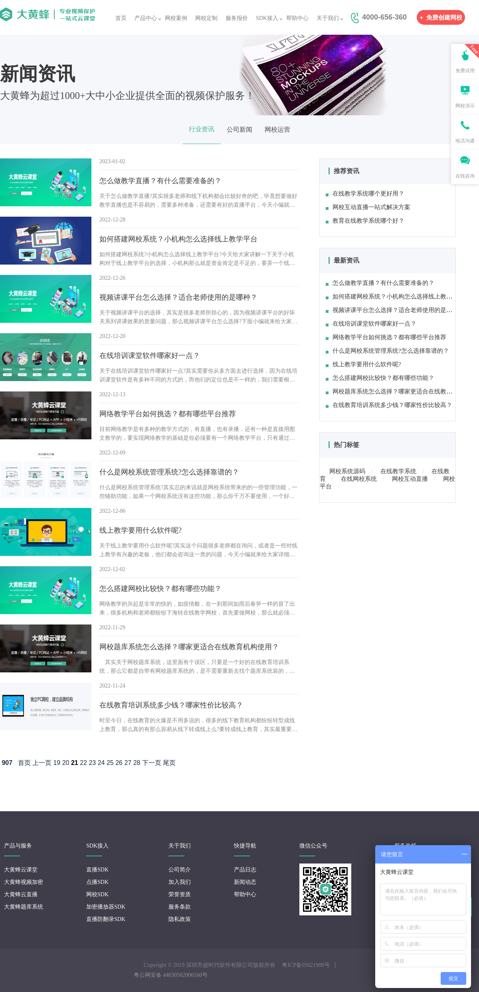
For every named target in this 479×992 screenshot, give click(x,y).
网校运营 (277, 129)
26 (119, 762)
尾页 (169, 762)
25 (110, 762)
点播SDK (97, 882)
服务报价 (237, 18)
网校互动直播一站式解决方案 (368, 207)
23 (92, 762)
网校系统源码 (347, 471)
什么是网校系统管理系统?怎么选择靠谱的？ (387, 351)
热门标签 (346, 444)
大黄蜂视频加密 (23, 882)
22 (83, 762)
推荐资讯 (346, 171)
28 (137, 762)
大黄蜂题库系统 (23, 907)
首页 (121, 18)
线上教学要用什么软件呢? (363, 364)
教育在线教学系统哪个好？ (365, 220)
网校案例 (176, 18)
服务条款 (179, 907)
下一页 (151, 762)
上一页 (41, 762)
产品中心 (146, 18)
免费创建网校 (441, 17)
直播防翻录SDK (105, 919)
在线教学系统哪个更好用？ (365, 193)
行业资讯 (201, 129)
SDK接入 (267, 18)
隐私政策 (179, 919)
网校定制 (206, 18)
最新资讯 (346, 260)
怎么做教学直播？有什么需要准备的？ (380, 283)
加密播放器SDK (105, 907)
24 (101, 762)
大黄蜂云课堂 (21, 870)
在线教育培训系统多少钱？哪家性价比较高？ (389, 405)
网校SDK (97, 894)
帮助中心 (297, 18)
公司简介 (179, 870)
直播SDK (97, 870)
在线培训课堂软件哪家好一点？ (371, 323)
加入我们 (179, 882)
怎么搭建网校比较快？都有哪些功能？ (380, 378)
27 (127, 762)
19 (56, 762)
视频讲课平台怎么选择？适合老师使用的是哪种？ (395, 310)
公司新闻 (239, 129)
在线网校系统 (359, 479)
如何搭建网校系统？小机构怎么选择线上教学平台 (395, 296)
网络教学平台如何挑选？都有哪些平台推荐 (386, 337)
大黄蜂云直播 (21, 894)
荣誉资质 (179, 894)
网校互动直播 (410, 479)
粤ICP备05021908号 (306, 965)
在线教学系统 (398, 471)
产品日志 (245, 870)
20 (65, 762)
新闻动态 (245, 882)
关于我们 (328, 18)
